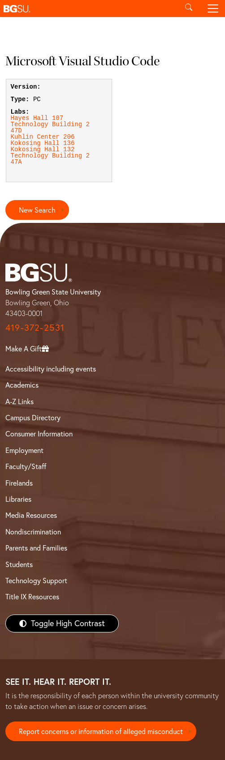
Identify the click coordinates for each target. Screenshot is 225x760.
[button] (88, 8)
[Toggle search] (189, 8)
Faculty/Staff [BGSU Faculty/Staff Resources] (25, 466)
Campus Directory (33, 417)
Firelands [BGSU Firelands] (19, 482)
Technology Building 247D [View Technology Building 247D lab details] (50, 127)
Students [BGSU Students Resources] (19, 564)
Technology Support (36, 580)
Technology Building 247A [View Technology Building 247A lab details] (50, 159)
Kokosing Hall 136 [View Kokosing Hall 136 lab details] (43, 143)
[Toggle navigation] (213, 8)
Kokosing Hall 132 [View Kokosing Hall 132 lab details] (43, 149)
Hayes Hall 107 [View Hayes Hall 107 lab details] (37, 118)
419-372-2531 (35, 327)
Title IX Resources (32, 596)
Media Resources (31, 515)
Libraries (18, 499)
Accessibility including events (50, 368)
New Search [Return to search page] (37, 209)
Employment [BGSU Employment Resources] (24, 450)
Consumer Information (39, 433)
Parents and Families (36, 547)
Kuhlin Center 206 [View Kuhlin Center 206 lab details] (43, 137)
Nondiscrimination (33, 531)
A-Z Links (19, 401)
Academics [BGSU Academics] (22, 384)
